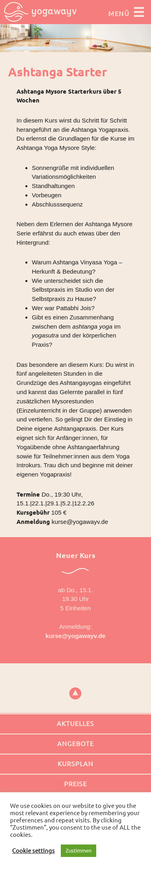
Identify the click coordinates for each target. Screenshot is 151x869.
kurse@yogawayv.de (75, 635)
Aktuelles (75, 723)
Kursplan (75, 763)
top (75, 693)
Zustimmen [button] (78, 850)
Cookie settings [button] (33, 850)
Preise (75, 783)
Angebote (75, 743)
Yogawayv (40, 12)
